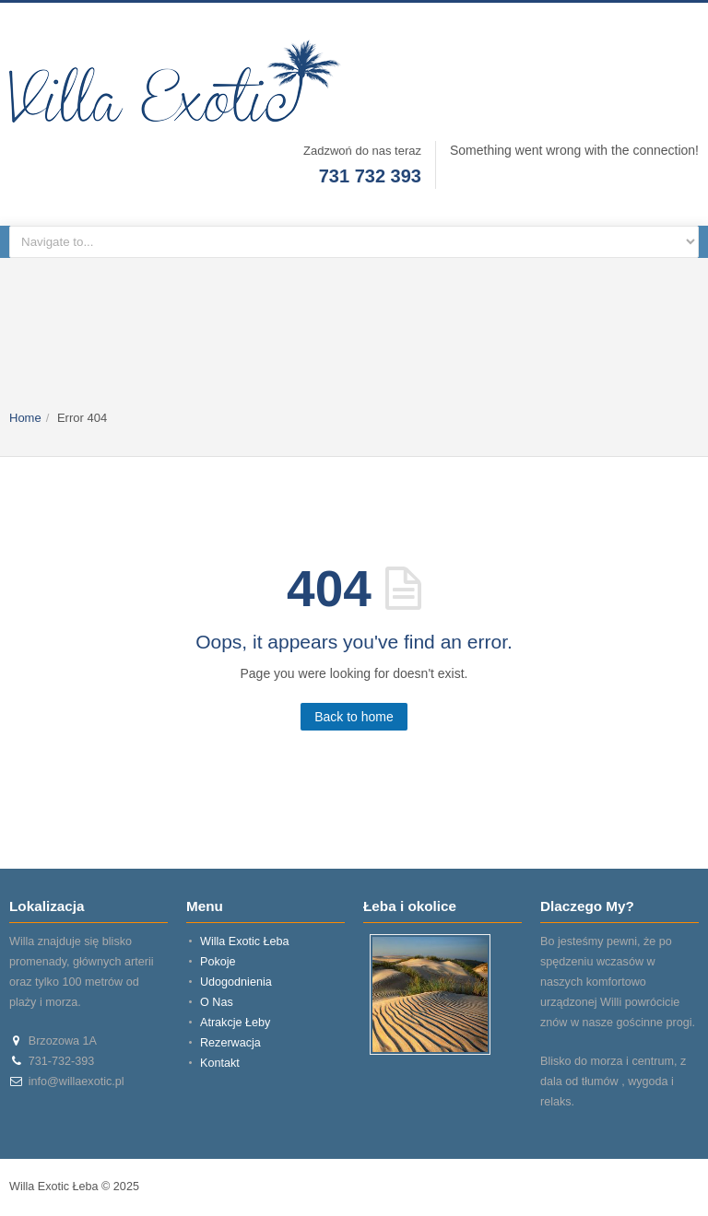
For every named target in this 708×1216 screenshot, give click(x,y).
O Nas (216, 1002)
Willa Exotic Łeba (244, 941)
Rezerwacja (230, 1042)
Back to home (354, 716)
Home (25, 418)
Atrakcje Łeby (235, 1022)
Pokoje (218, 961)
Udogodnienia (236, 982)
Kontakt (220, 1063)
